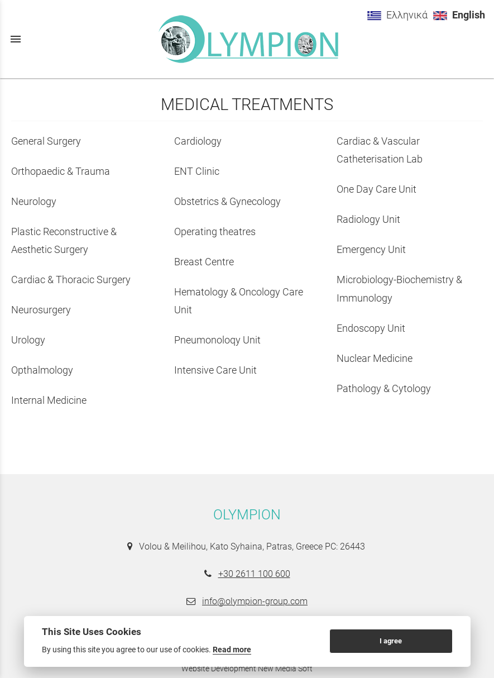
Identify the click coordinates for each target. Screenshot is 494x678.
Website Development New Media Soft (247, 668)
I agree (391, 641)
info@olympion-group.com (255, 601)
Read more (232, 649)
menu (15, 39)
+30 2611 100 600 (254, 574)
